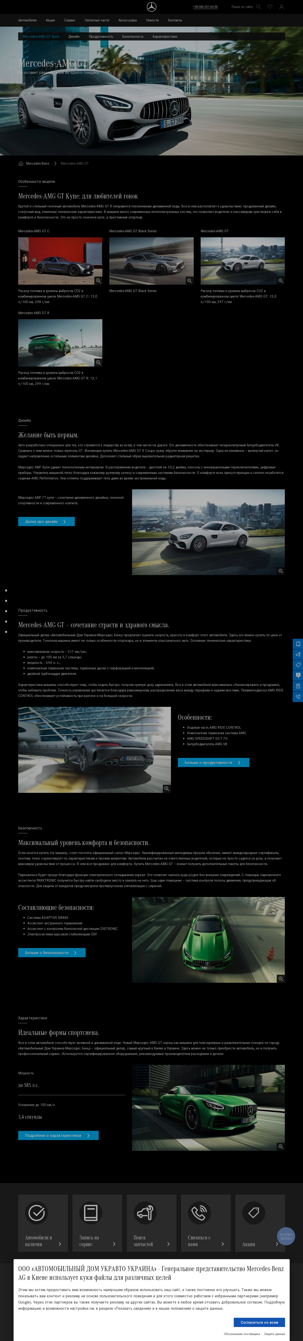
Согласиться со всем (259, 1322)
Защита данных (274, 1334)
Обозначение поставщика (242, 1334)
